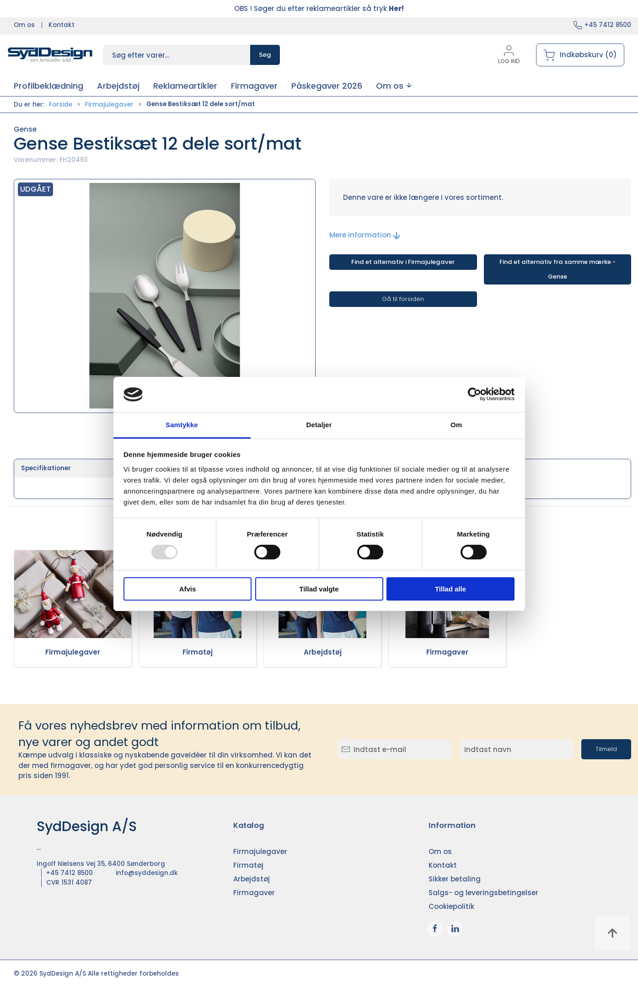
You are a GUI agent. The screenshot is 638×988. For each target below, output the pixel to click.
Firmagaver (447, 652)
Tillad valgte (318, 589)
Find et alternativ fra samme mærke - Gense (557, 269)
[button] (393, 85)
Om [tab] (456, 425)
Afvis (187, 589)
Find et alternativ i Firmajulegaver (403, 262)
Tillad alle (450, 589)
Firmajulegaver (109, 104)
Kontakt (61, 25)
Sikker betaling (455, 879)
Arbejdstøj (323, 652)
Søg (265, 54)
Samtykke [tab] (182, 425)
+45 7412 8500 (607, 25)
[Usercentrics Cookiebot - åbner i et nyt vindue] (474, 394)
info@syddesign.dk (147, 873)
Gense (25, 129)
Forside (60, 104)
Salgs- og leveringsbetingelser (483, 892)
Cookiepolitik (451, 906)
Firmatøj (197, 652)
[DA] (50, 55)
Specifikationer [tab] (46, 468)
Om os (24, 25)
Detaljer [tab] (319, 425)
